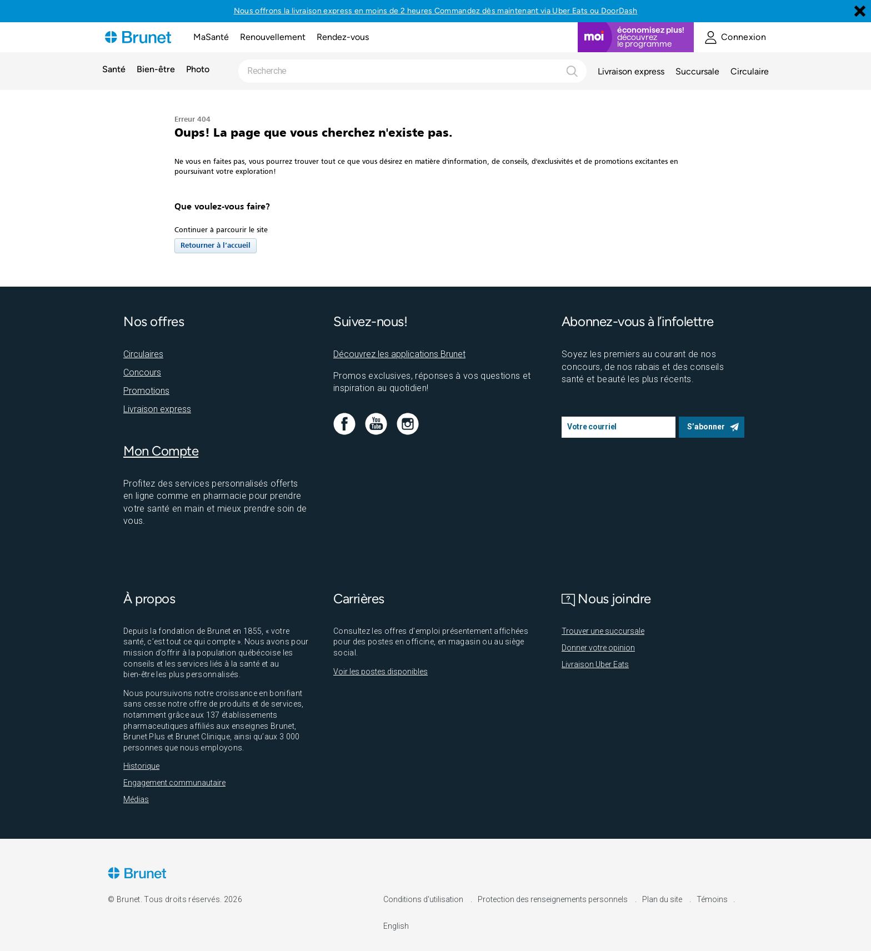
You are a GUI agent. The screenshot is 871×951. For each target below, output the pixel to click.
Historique (141, 766)
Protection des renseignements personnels (553, 899)
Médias (136, 799)
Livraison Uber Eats (595, 664)
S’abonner (706, 426)
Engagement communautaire (174, 782)
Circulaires (143, 354)
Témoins (712, 899)
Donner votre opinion (598, 647)
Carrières (358, 598)
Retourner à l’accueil (216, 245)
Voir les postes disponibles (380, 671)
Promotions (146, 391)
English (396, 926)
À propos (149, 598)
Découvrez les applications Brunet (399, 354)
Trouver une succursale (603, 631)
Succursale (697, 71)
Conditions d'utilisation (424, 899)
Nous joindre (606, 598)
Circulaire (749, 71)
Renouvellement (273, 37)
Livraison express (631, 71)
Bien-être (156, 69)
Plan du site (663, 899)
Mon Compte (160, 451)
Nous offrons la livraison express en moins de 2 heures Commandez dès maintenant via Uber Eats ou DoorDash (436, 11)
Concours (142, 372)
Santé (114, 69)
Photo (197, 69)
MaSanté (211, 37)
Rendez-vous (343, 37)
